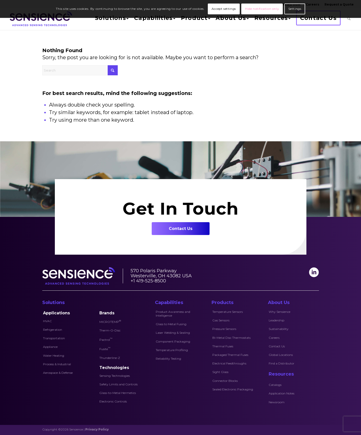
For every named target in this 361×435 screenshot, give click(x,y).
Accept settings (224, 9)
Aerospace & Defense (58, 373)
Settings (294, 9)
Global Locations (281, 355)
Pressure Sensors (224, 329)
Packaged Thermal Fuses (230, 355)
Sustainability (279, 329)
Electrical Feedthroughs (229, 363)
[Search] (349, 18)
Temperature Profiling (172, 350)
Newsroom (277, 402)
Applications (56, 313)
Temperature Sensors (227, 312)
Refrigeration (52, 329)
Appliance (50, 347)
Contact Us (277, 346)
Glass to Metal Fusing (171, 324)
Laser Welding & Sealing (173, 332)
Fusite (104, 348)
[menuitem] (111, 18)
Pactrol (105, 339)
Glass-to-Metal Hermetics (117, 393)
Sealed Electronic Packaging (232, 389)
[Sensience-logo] (39, 18)
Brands (106, 313)
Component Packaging (173, 341)
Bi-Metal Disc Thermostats (231, 338)
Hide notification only (262, 9)
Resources (281, 374)
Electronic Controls (113, 401)
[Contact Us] (181, 228)
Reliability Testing (168, 358)
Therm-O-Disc (110, 330)
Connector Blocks (225, 381)
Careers (274, 338)
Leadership (276, 320)
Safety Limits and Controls (118, 384)
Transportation (54, 338)
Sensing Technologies (114, 376)
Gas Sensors (220, 320)
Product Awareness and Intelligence (173, 313)
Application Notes (281, 393)
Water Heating (53, 355)
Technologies (114, 367)
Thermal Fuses (222, 346)
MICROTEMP (110, 321)
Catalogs (275, 385)
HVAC (47, 321)
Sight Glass (220, 372)
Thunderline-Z (109, 358)
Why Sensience (279, 312)
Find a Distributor (281, 363)
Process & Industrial (57, 364)
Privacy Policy (97, 429)
